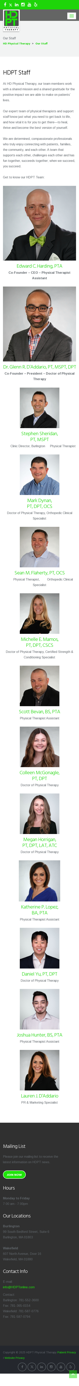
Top (73, 1374)
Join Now (14, 1175)
